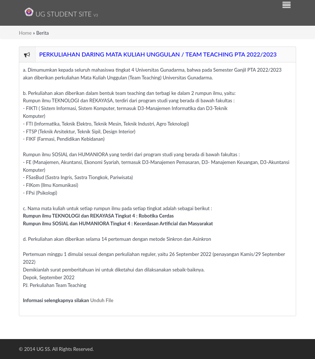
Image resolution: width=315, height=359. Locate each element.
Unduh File (102, 300)
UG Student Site (61, 12)
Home (25, 33)
